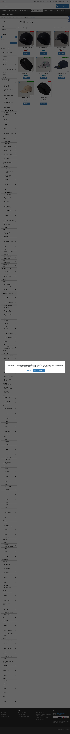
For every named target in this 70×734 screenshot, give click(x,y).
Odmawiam (28, 370)
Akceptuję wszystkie (39, 370)
